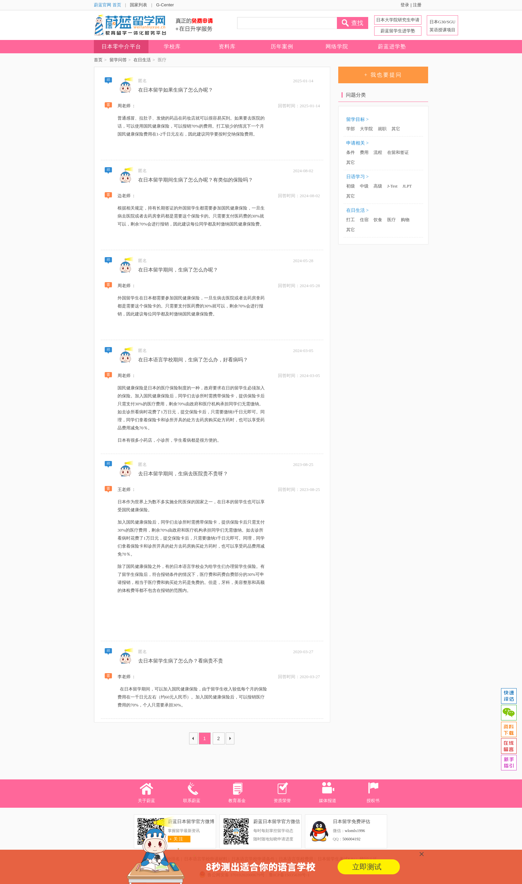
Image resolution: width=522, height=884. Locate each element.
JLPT (407, 186)
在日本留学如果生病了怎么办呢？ (175, 90)
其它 (396, 128)
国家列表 (138, 4)
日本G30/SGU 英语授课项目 (442, 25)
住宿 (364, 219)
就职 (382, 128)
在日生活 (142, 59)
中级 (364, 186)
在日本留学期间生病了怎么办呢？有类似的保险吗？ (195, 180)
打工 (350, 219)
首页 (98, 59)
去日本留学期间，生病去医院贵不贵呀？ (183, 473)
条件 (350, 152)
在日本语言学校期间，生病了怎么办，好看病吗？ (193, 359)
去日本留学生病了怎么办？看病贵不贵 (180, 660)
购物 (405, 219)
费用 (364, 152)
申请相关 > (357, 143)
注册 (417, 4)
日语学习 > (357, 176)
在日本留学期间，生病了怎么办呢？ (178, 269)
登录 (404, 4)
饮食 (378, 219)
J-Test (392, 186)
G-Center (165, 4)
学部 (350, 128)
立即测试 (367, 867)
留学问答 (118, 59)
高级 (378, 186)
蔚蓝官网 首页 (107, 4)
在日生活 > (357, 210)
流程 (378, 152)
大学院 (366, 128)
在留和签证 (398, 152)
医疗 (391, 219)
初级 (350, 186)
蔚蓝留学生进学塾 (398, 30)
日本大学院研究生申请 (397, 19)
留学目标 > (357, 119)
